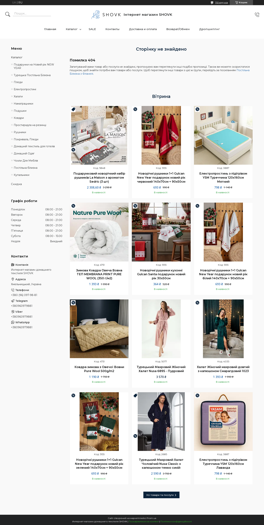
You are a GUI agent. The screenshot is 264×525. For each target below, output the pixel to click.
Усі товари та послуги (160, 494)
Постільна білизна (25, 167)
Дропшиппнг (209, 29)
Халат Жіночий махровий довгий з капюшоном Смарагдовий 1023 (223, 369)
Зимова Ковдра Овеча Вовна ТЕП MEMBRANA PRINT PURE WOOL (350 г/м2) (99, 274)
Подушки (20, 110)
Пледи (18, 82)
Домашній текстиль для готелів (34, 146)
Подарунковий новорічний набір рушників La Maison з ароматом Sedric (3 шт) (99, 177)
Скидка (16, 184)
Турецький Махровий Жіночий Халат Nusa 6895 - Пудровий (161, 369)
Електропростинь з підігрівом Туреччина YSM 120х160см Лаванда (223, 463)
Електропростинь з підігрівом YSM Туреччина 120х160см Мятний (223, 177)
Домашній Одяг (24, 153)
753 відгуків (221, 2)
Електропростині (25, 89)
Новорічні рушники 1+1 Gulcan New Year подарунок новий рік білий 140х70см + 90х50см (223, 274)
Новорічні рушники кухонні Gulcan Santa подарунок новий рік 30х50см (161, 274)
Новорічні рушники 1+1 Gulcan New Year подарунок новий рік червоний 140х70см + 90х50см (161, 177)
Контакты (112, 29)
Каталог (72, 29)
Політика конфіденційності (176, 521)
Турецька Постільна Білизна (32, 75)
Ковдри (19, 118)
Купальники (21, 175)
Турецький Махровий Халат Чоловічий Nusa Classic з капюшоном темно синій (161, 463)
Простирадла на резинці (30, 125)
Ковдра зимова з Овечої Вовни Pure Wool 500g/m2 (99, 369)
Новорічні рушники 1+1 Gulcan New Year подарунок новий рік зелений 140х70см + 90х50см (99, 463)
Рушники (20, 132)
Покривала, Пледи (26, 139)
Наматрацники (23, 103)
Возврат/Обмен (178, 29)
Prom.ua (151, 518)
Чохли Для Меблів (26, 160)
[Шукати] (8, 14)
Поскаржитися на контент (144, 521)
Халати (18, 96)
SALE (92, 29)
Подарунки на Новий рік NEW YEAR (34, 66)
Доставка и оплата (143, 29)
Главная (50, 29)
